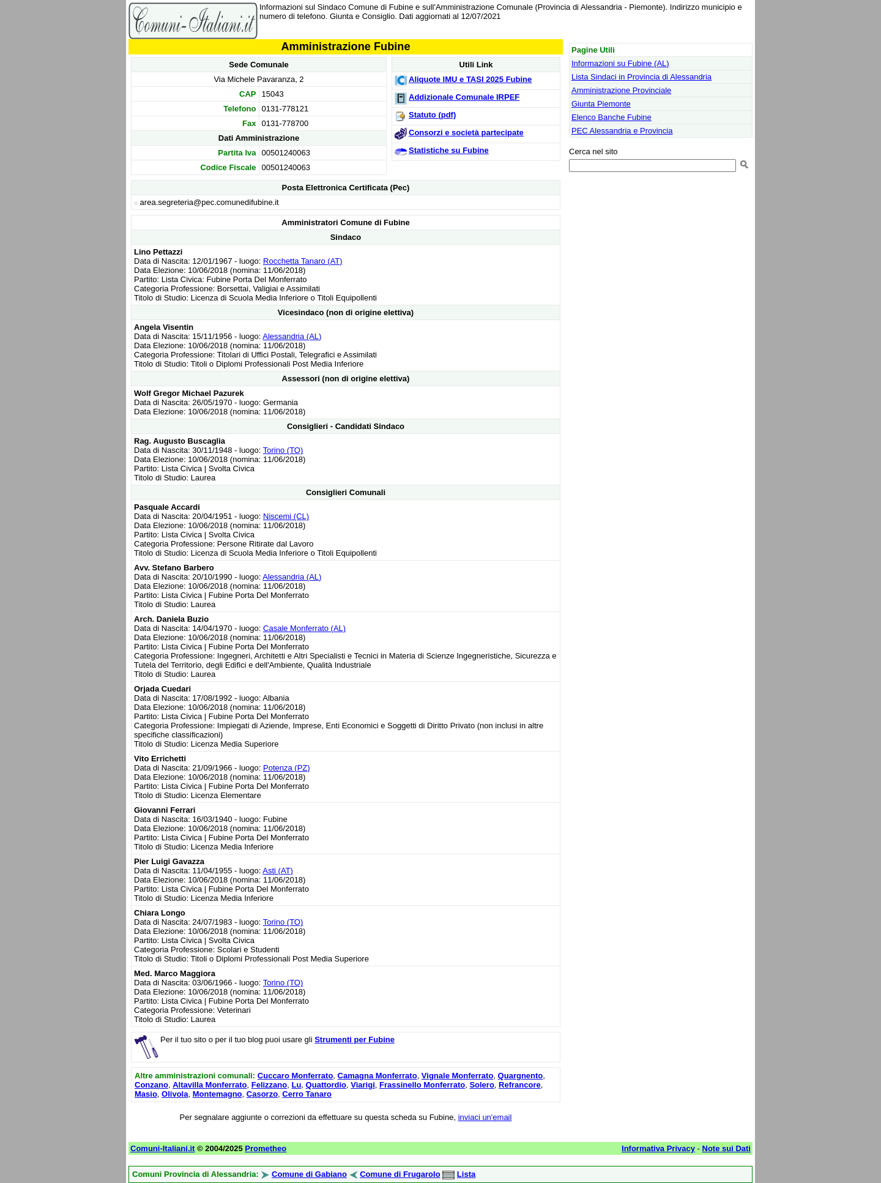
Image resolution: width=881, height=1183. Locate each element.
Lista (466, 1174)
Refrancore (520, 1084)
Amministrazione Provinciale (621, 90)
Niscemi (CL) (286, 516)
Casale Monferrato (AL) (304, 628)
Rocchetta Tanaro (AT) (303, 261)
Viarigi (363, 1084)
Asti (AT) (277, 870)
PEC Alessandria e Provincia (621, 130)
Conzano (151, 1084)
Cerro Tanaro (307, 1094)
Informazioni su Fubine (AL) (620, 63)
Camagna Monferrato (377, 1075)
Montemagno (217, 1094)
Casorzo (262, 1094)
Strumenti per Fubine (354, 1039)
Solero (481, 1084)
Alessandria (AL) (291, 336)
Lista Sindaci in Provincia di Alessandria (641, 76)
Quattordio (326, 1084)
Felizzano (269, 1084)
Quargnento (520, 1075)
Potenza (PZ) (286, 767)
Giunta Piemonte (601, 103)
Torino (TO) (283, 450)
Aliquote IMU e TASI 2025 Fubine (470, 79)
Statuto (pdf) (432, 114)
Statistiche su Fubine (449, 150)
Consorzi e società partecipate (466, 132)
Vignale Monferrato (458, 1075)
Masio (146, 1094)
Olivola (175, 1094)
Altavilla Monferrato (210, 1084)
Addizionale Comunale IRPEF (464, 97)
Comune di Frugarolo (400, 1174)
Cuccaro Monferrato (295, 1075)
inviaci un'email (485, 1117)
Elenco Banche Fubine (611, 117)
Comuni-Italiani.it (162, 1148)
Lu (296, 1084)
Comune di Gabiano (309, 1174)
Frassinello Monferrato (422, 1084)
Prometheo (265, 1148)
